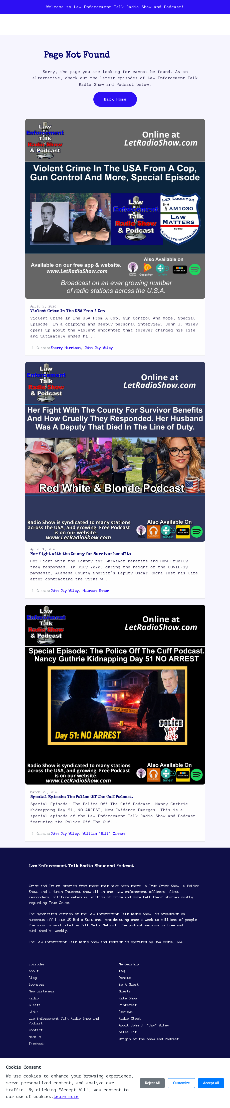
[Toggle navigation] (213, 25)
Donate (125, 978)
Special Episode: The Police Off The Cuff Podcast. (81, 797)
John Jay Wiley (99, 348)
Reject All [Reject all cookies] (152, 1083)
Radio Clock (130, 1018)
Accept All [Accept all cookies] (211, 1083)
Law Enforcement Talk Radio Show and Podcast (64, 1021)
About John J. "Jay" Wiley (144, 1025)
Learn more (66, 1096)
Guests (35, 1005)
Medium (35, 1037)
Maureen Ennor (96, 591)
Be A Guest (129, 984)
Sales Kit (128, 1032)
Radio (34, 998)
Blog (33, 978)
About (34, 971)
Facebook (37, 1044)
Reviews (126, 1012)
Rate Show (128, 998)
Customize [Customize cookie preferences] (181, 1083)
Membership (129, 964)
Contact (36, 1030)
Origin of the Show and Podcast (149, 1039)
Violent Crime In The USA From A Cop (67, 311)
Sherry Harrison (66, 348)
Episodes (37, 964)
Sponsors (37, 984)
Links (34, 1012)
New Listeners (42, 991)
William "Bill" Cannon (104, 834)
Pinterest (128, 1005)
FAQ (122, 971)
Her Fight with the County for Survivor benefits (80, 554)
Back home (115, 99)
